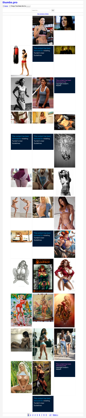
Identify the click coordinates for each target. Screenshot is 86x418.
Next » (55, 415)
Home (6, 6)
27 (50, 415)
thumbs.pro (10, 2)
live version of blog (43, 14)
